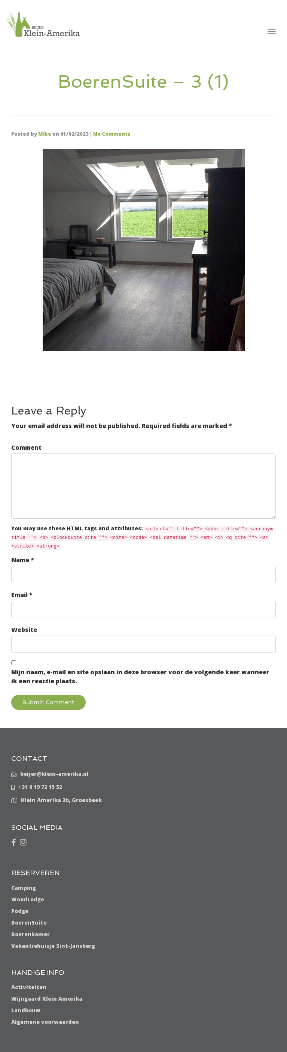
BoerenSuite (29, 922)
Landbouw (25, 1010)
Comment (26, 447)
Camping (23, 887)
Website (24, 630)
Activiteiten (28, 987)
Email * (22, 595)
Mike (44, 133)
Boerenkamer (30, 934)
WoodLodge (27, 899)
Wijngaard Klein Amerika (46, 998)
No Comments (111, 133)
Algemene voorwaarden (45, 1021)
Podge (19, 910)
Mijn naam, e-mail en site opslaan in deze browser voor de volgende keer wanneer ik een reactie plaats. (140, 676)
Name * (22, 560)
